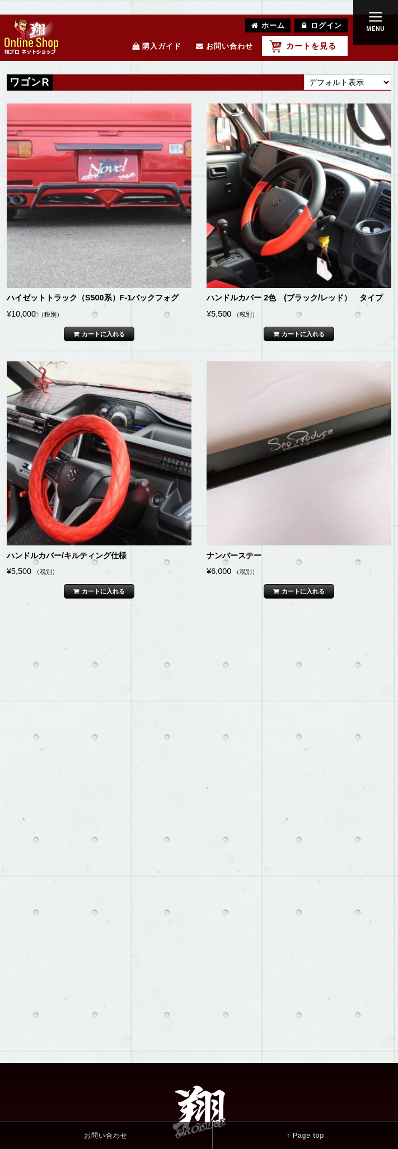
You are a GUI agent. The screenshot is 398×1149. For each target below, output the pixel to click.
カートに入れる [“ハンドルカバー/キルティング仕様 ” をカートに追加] (103, 591)
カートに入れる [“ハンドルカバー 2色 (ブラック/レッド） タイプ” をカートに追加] (303, 334)
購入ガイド (156, 46)
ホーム (268, 25)
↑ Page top (305, 1135)
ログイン (321, 25)
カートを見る (311, 45)
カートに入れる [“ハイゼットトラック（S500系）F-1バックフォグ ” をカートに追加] (103, 334)
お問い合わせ (225, 46)
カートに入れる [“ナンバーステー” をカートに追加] (303, 591)
